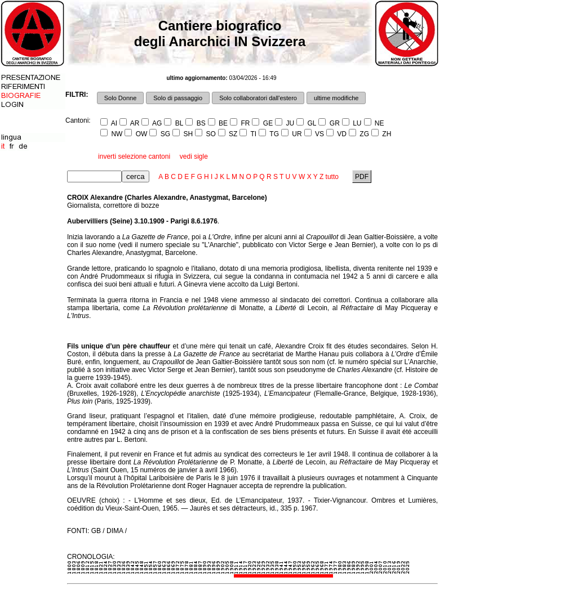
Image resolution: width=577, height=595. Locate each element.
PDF (362, 177)
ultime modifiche (336, 98)
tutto (332, 177)
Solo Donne (120, 98)
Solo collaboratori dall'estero (258, 98)
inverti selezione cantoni (134, 156)
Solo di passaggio (177, 98)
